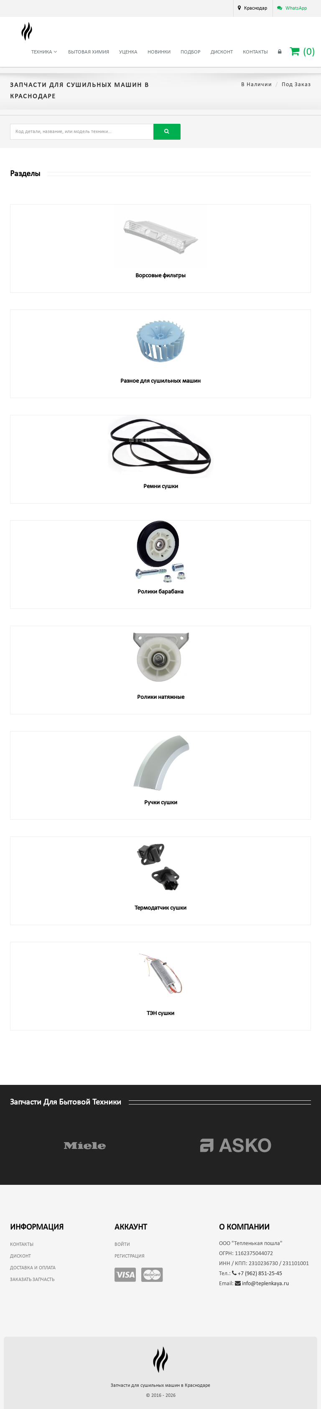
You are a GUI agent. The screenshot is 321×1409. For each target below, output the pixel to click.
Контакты (255, 52)
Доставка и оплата (33, 1268)
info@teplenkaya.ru (262, 1284)
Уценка (128, 52)
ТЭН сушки (160, 1013)
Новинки (159, 52)
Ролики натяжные (160, 697)
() (302, 51)
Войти (122, 1244)
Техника (44, 52)
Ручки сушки (160, 803)
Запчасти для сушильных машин (160, 1385)
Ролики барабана (160, 592)
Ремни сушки (160, 486)
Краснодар (255, 8)
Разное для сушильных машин (160, 381)
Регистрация (130, 1256)
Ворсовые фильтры (160, 276)
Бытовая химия (88, 52)
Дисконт (222, 52)
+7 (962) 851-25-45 (257, 1274)
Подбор (191, 52)
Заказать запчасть (32, 1279)
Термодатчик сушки (160, 908)
